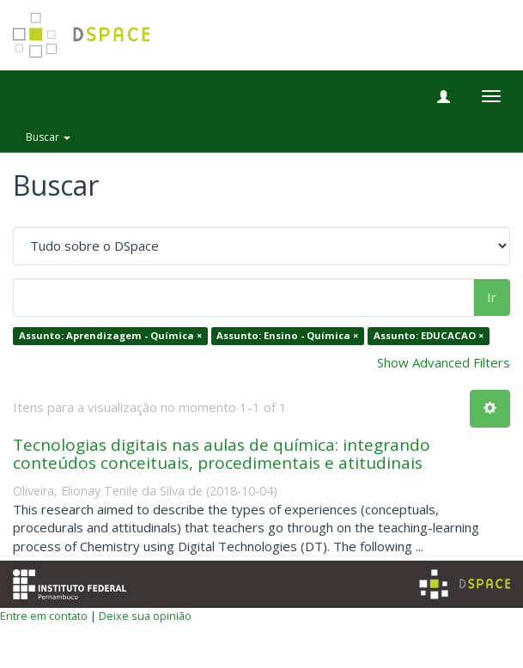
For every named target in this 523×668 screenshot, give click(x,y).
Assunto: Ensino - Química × (287, 336)
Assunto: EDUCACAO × (428, 336)
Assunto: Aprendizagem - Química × (110, 336)
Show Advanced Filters (443, 362)
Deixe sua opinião (145, 615)
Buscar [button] (48, 137)
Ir (491, 297)
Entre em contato (44, 615)
